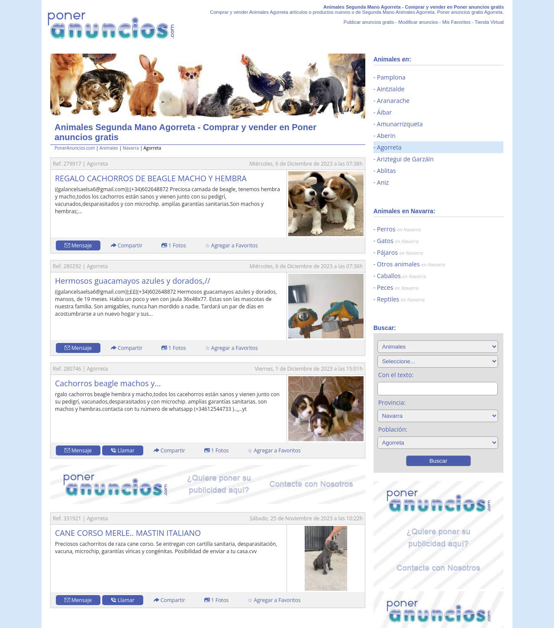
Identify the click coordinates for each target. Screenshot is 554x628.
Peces (398, 287)
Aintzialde (391, 89)
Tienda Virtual (489, 22)
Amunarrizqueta (400, 124)
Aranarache (393, 100)
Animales (109, 148)
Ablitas (386, 171)
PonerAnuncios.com (75, 148)
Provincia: (392, 402)
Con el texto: (396, 375)
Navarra (130, 148)
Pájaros (400, 252)
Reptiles (401, 299)
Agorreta (389, 147)
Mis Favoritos (456, 22)
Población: (393, 429)
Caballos (401, 276)
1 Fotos (173, 245)
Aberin (386, 135)
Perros (399, 229)
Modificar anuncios (418, 22)
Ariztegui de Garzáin (405, 159)
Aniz (383, 182)
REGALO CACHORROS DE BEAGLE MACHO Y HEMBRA (151, 178)
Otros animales (411, 264)
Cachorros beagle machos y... (108, 383)
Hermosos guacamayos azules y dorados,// (132, 281)
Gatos (398, 241)
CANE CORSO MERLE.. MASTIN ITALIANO (128, 533)
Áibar (384, 112)
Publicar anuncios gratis (369, 22)
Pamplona (391, 77)
